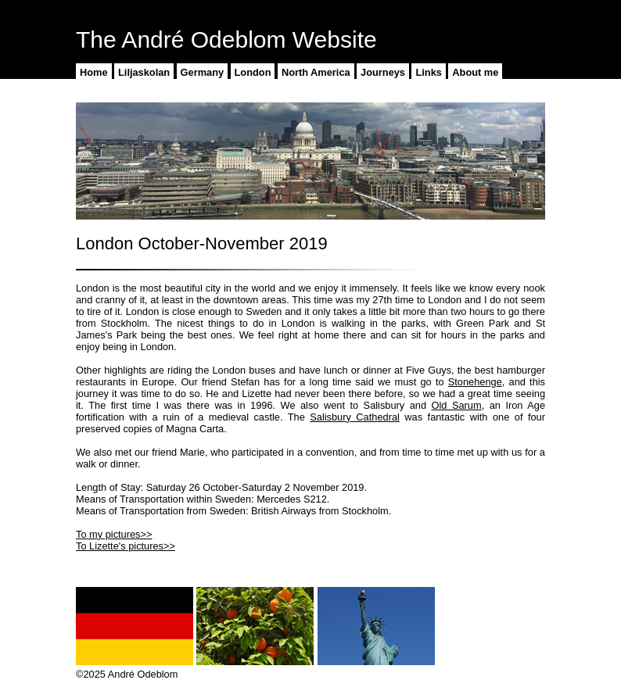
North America (316, 72)
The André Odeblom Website (226, 39)
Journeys (383, 72)
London (253, 72)
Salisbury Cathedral (355, 417)
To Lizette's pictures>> (125, 546)
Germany (202, 72)
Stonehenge (475, 382)
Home (94, 72)
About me (475, 72)
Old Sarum (457, 405)
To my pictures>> (114, 534)
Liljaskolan (144, 72)
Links (428, 72)
